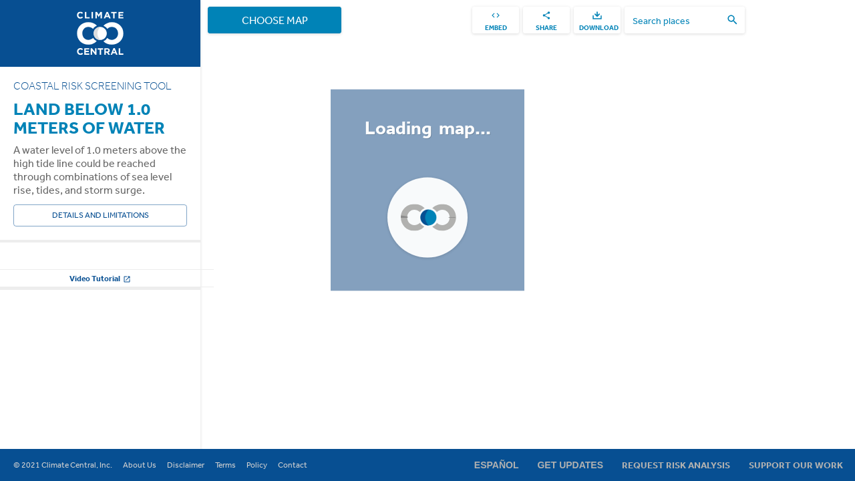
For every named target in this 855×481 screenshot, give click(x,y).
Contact (292, 465)
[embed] (495, 20)
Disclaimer (185, 465)
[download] (597, 20)
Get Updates (570, 465)
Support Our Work (796, 465)
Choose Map (274, 20)
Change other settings (100, 379)
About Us (139, 465)
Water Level (35, 266)
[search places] (677, 20)
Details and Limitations (100, 215)
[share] (546, 20)
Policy (256, 465)
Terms (225, 465)
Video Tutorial (100, 413)
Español (496, 465)
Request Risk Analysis (676, 465)
